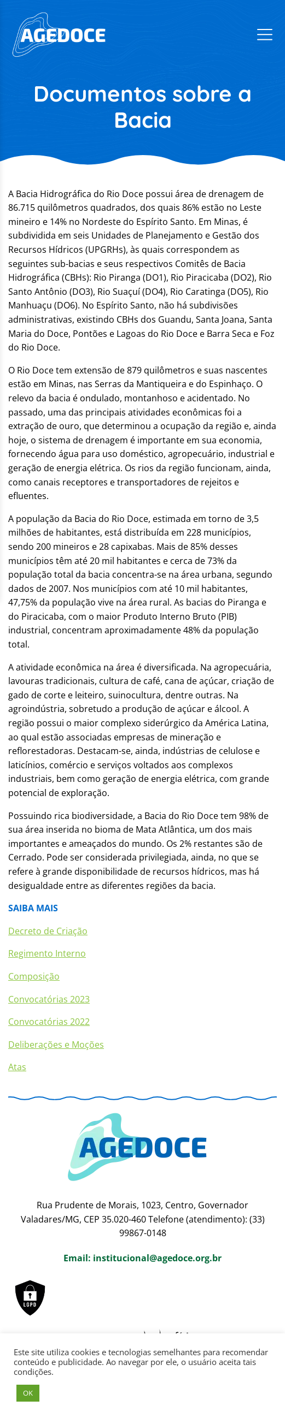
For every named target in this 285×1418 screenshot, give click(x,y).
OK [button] (28, 1393)
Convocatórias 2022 (49, 1022)
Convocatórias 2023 (49, 999)
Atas (17, 1067)
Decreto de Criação (48, 931)
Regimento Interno (47, 953)
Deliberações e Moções (56, 1045)
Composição (34, 976)
